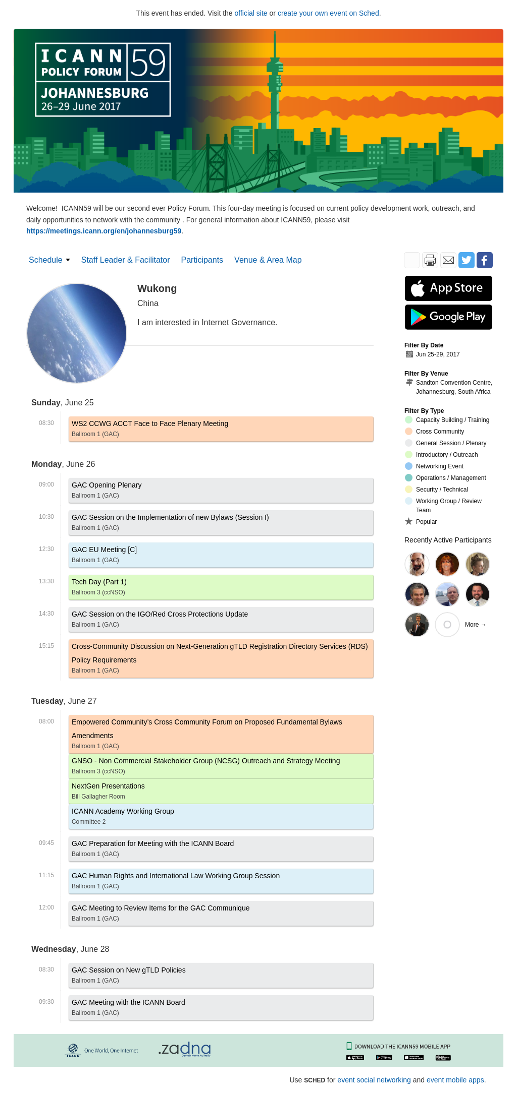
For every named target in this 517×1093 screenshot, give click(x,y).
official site (251, 13)
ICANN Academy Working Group (123, 818)
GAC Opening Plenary (107, 492)
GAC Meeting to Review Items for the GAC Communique (160, 915)
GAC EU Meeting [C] (104, 556)
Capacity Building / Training (447, 419)
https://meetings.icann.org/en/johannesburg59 (103, 231)
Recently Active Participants (448, 540)
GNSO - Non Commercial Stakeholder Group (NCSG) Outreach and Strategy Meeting (206, 767)
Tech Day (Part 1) (99, 588)
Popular (421, 521)
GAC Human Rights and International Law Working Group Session (176, 882)
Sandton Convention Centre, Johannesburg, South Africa (448, 387)
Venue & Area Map (267, 260)
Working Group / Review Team (443, 505)
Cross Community (434, 431)
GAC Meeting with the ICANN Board (128, 1009)
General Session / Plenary (445, 443)
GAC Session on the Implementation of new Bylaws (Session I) (170, 524)
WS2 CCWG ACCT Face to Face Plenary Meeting (150, 430)
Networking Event (434, 466)
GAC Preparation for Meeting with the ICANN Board (153, 850)
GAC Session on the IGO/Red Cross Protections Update (160, 621)
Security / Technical (436, 489)
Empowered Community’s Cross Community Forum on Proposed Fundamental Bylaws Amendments (221, 735)
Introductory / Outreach (441, 454)
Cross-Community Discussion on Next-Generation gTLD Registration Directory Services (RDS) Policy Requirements (221, 660)
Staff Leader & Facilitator (125, 260)
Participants (202, 260)
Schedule (46, 260)
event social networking (374, 1080)
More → (476, 624)
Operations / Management (445, 477)
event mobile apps (455, 1080)
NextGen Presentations (108, 793)
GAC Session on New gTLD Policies (129, 977)
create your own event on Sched (328, 13)
